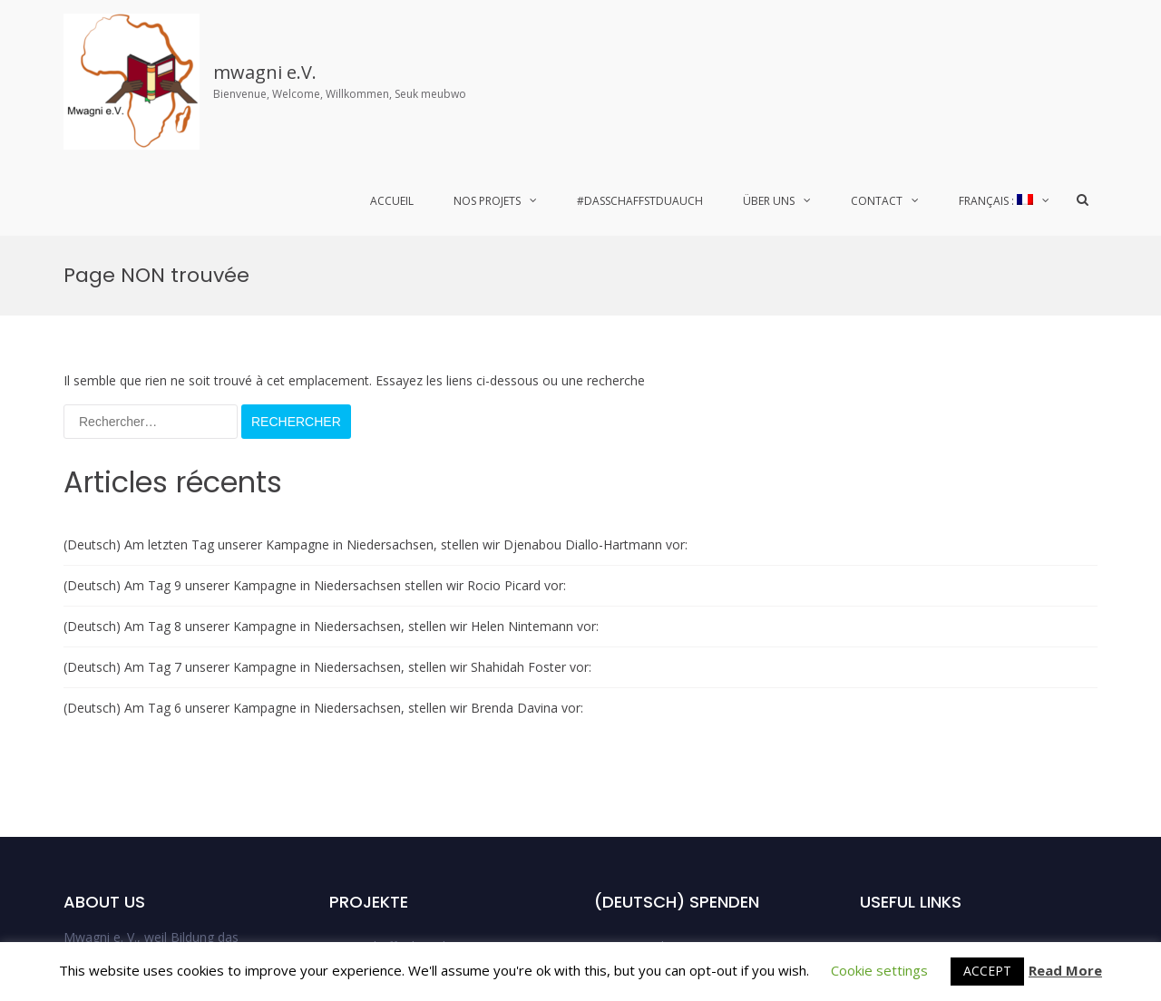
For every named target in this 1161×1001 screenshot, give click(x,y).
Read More (1065, 970)
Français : (996, 201)
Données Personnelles (926, 830)
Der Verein (891, 710)
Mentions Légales (912, 790)
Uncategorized (636, 870)
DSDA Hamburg (641, 710)
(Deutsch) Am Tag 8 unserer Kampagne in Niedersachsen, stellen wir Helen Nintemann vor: (331, 390)
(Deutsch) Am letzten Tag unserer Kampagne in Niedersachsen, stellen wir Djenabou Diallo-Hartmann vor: (375, 308)
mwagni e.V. (265, 72)
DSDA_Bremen (638, 790)
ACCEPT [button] (987, 970)
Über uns (769, 201)
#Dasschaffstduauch (640, 201)
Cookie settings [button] (879, 970)
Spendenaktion (903, 750)
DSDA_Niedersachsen (658, 830)
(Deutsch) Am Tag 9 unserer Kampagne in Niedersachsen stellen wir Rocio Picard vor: (314, 349)
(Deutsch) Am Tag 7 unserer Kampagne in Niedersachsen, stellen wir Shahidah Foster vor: (327, 431)
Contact (876, 201)
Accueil (392, 201)
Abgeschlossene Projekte (403, 790)
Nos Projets (487, 201)
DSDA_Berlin (631, 750)
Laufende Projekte (383, 750)
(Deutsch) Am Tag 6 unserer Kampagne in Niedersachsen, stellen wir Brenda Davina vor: (323, 472)
